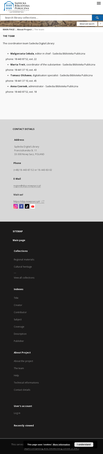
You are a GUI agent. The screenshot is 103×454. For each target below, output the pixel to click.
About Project (24, 29)
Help (16, 375)
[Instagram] (15, 206)
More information (61, 444)
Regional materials (24, 259)
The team (19, 368)
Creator (18, 305)
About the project (23, 361)
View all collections (24, 277)
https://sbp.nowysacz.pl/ (28, 201)
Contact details (22, 389)
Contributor (20, 312)
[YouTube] (33, 206)
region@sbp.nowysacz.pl (27, 185)
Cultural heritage (23, 266)
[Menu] (98, 3)
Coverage (19, 326)
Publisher (19, 341)
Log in (17, 413)
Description (20, 333)
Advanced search (87, 24)
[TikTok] (27, 206)
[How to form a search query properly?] (100, 24)
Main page (19, 240)
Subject (18, 319)
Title (16, 298)
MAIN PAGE (9, 29)
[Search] (97, 18)
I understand (84, 444)
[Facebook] (21, 206)
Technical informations (26, 382)
